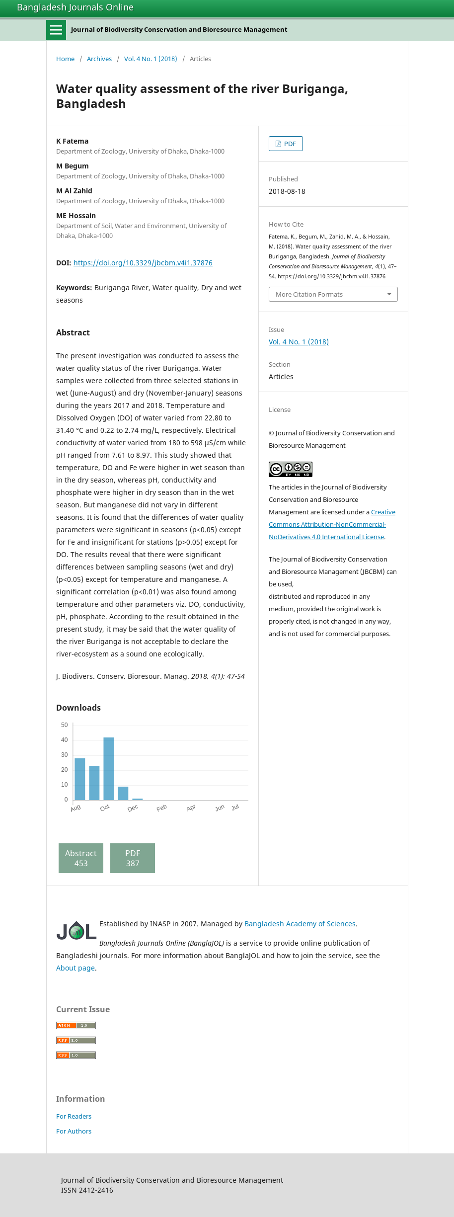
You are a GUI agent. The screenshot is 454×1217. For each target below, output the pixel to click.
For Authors (73, 1131)
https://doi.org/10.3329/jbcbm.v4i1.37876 (143, 262)
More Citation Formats (309, 294)
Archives (99, 58)
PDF (289, 143)
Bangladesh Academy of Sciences (300, 923)
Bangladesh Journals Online (75, 7)
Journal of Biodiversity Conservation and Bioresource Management (179, 29)
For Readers (73, 1116)
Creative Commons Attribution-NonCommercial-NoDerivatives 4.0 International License (332, 524)
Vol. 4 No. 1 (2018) (150, 58)
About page (75, 968)
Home (65, 58)
